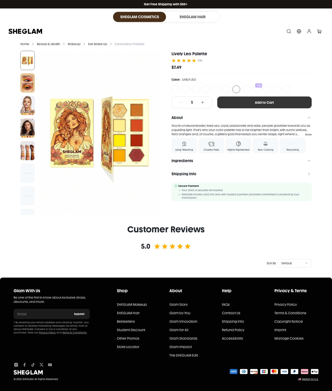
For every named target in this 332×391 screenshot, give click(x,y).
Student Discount (131, 330)
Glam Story (178, 305)
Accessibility (232, 338)
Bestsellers (126, 321)
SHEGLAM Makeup (132, 305)
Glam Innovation (183, 321)
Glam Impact (180, 347)
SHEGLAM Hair (128, 313)
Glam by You (179, 313)
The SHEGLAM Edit (183, 355)
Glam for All (178, 330)
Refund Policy (233, 330)
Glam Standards (183, 338)
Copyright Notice (288, 321)
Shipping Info (233, 321)
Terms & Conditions (74, 332)
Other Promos (128, 338)
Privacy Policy (47, 332)
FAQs (226, 305)
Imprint (280, 330)
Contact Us (231, 313)
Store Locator (128, 347)
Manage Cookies (289, 338)
